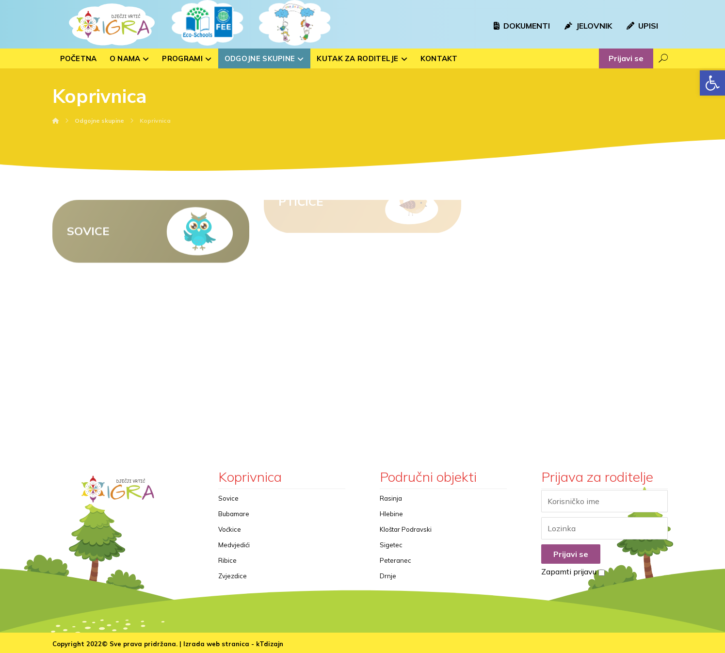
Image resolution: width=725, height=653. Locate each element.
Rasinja (391, 498)
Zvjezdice (232, 576)
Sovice (228, 498)
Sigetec (391, 545)
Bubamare (233, 514)
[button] (712, 83)
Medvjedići (234, 545)
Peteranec (395, 560)
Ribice (227, 560)
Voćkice (229, 529)
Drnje (388, 576)
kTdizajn (269, 644)
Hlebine (391, 514)
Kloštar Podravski (406, 529)
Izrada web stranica (216, 644)
